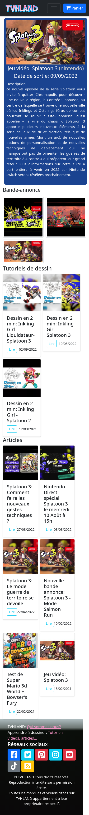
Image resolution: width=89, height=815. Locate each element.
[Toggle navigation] (54, 8)
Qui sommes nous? (44, 726)
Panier (74, 8)
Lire (12, 349)
